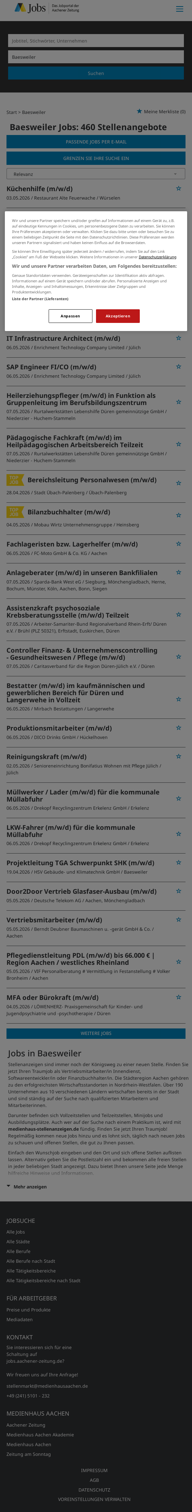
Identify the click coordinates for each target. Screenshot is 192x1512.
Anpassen (70, 315)
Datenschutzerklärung (157, 256)
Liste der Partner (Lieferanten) (40, 298)
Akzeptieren (118, 315)
